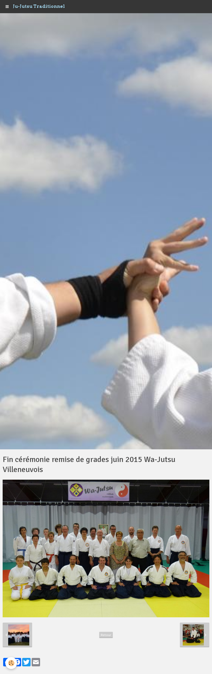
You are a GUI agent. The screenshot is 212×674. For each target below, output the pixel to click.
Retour (106, 635)
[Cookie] (11, 663)
